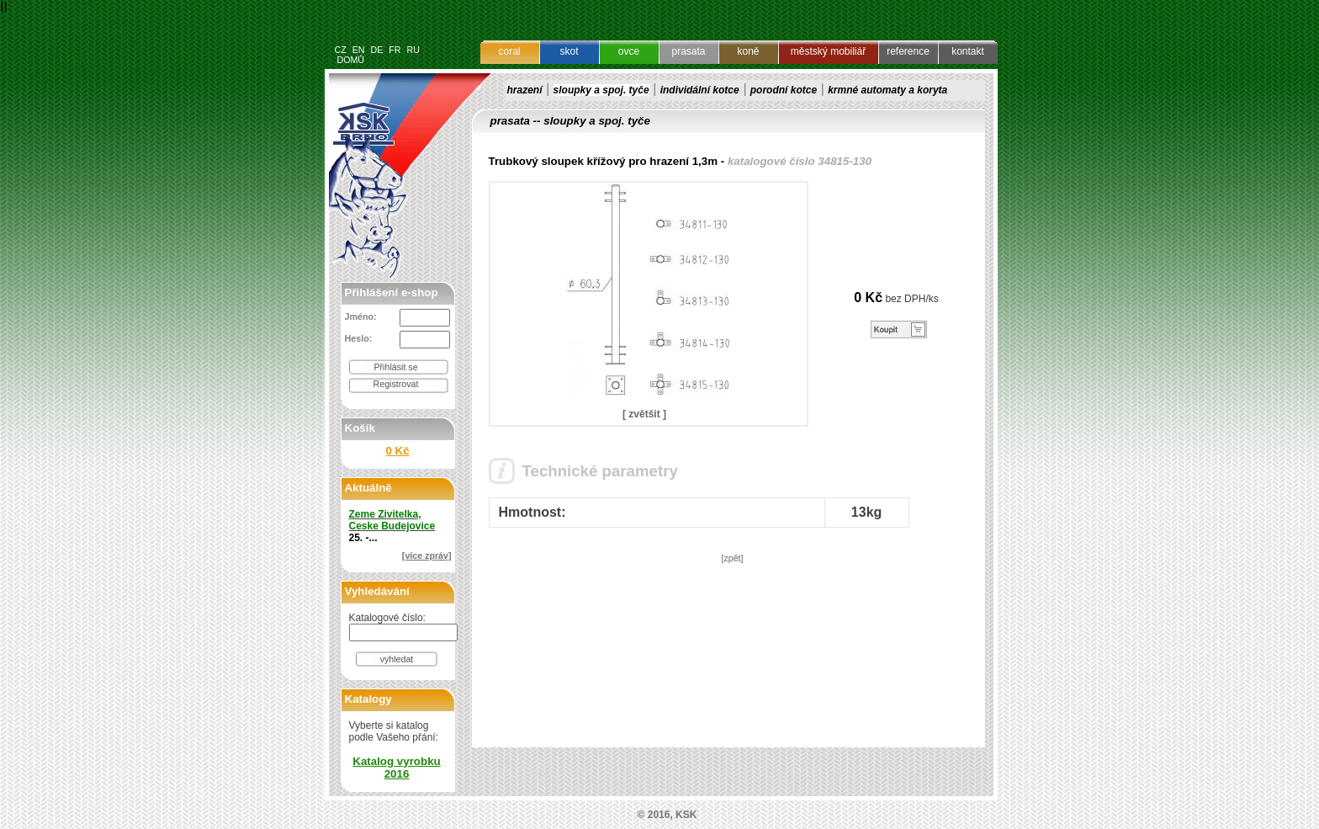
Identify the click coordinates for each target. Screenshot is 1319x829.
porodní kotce (783, 90)
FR (394, 50)
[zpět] (732, 558)
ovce (628, 51)
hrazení (525, 90)
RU (412, 50)
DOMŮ (350, 60)
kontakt (967, 51)
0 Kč (397, 450)
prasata (688, 51)
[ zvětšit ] (644, 414)
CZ (341, 50)
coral (509, 51)
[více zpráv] (427, 555)
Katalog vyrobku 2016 (396, 767)
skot (568, 51)
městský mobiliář (828, 51)
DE (376, 50)
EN (358, 50)
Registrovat (396, 384)
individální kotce (699, 90)
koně (748, 51)
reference (908, 51)
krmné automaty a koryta (887, 90)
